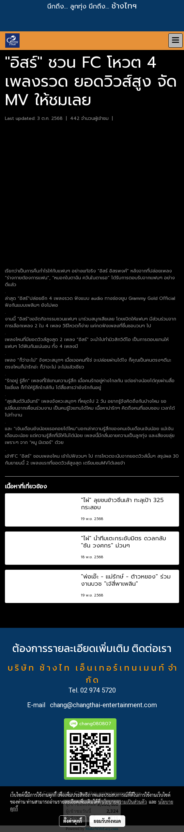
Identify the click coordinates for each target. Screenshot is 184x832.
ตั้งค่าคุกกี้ (72, 821)
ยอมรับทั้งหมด (107, 821)
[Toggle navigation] (175, 40)
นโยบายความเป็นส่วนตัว (124, 802)
